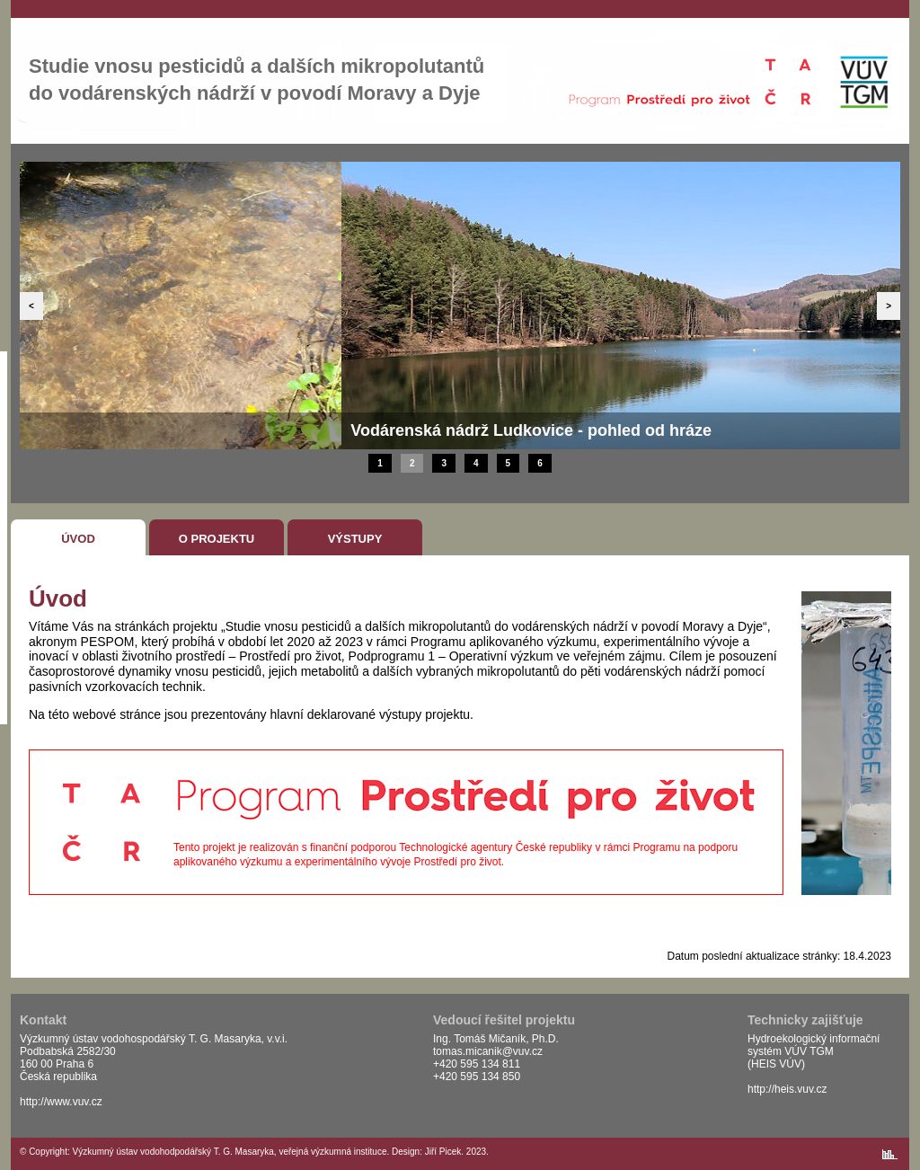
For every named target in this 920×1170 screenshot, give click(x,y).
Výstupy (355, 538)
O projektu (217, 538)
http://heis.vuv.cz (787, 1089)
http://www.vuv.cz (61, 1101)
